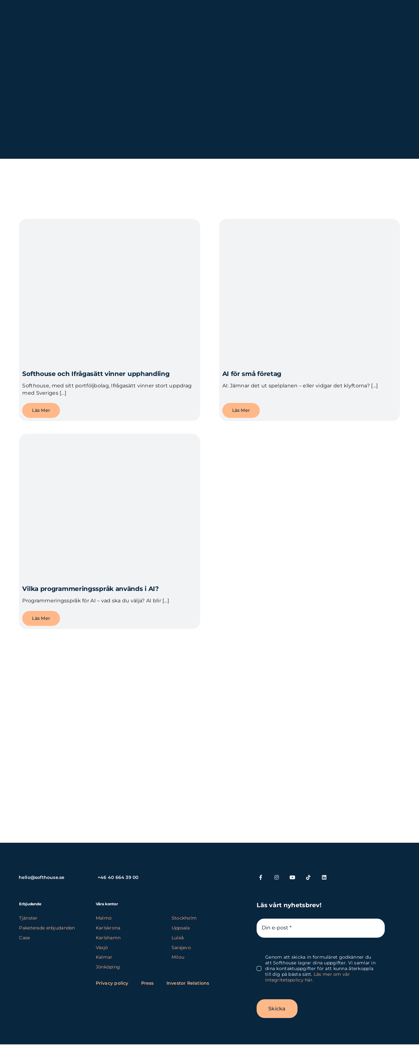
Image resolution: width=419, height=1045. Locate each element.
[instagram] (276, 877)
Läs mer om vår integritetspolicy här (307, 977)
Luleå (178, 938)
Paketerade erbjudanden (47, 928)
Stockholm (184, 918)
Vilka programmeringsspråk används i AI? (90, 589)
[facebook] (260, 877)
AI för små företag (252, 374)
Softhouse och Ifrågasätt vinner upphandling (95, 374)
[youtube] (292, 877)
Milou (178, 957)
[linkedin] (324, 877)
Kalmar (104, 957)
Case (24, 938)
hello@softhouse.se (42, 877)
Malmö (104, 918)
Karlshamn (108, 938)
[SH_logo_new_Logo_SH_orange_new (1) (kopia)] (53, 15)
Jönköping (108, 967)
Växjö (102, 947)
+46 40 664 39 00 (118, 877)
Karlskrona (108, 928)
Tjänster (28, 918)
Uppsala (181, 928)
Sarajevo (181, 947)
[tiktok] (308, 877)
